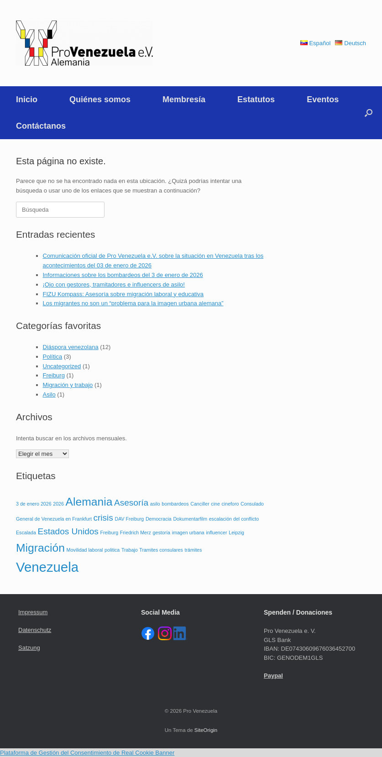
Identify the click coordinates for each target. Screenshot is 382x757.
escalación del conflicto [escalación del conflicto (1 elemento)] (234, 519)
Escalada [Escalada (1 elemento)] (26, 532)
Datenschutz (34, 629)
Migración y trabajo (68, 384)
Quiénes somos (100, 99)
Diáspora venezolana (71, 347)
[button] (368, 112)
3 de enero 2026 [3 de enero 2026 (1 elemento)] (34, 503)
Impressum (32, 612)
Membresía (183, 99)
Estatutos (256, 99)
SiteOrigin (206, 730)
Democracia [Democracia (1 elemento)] (159, 519)
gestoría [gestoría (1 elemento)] (162, 532)
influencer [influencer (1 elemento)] (216, 532)
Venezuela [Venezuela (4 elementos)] (47, 566)
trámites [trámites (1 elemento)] (193, 550)
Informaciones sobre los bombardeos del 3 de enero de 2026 (123, 274)
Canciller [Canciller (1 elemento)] (199, 503)
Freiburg (54, 375)
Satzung (29, 647)
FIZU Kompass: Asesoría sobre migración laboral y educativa (123, 294)
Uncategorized (62, 366)
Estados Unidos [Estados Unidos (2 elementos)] (67, 531)
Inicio (26, 99)
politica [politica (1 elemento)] (112, 550)
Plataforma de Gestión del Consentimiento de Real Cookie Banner (87, 752)
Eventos (323, 99)
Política (53, 356)
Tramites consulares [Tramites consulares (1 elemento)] (161, 550)
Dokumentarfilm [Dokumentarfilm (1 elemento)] (190, 519)
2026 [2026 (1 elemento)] (58, 503)
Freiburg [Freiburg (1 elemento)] (109, 532)
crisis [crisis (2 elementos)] (103, 517)
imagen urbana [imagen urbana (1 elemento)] (188, 532)
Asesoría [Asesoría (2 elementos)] (131, 502)
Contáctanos (41, 126)
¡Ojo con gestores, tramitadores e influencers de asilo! (114, 284)
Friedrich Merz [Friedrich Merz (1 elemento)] (135, 532)
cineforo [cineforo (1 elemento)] (230, 503)
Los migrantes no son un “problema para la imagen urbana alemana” (133, 303)
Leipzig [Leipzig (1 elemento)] (236, 532)
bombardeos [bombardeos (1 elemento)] (175, 503)
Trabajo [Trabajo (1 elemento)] (129, 550)
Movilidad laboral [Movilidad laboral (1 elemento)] (85, 550)
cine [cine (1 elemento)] (215, 503)
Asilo (49, 394)
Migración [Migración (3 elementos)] (40, 548)
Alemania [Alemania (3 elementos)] (89, 502)
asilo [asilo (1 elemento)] (155, 503)
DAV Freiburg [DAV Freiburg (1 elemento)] (129, 519)
